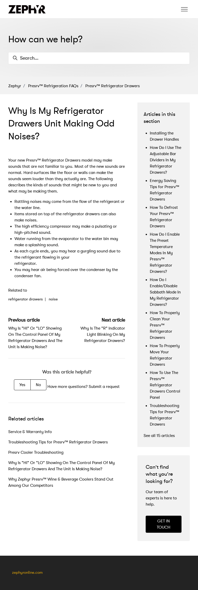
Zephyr (14, 86)
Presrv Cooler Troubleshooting (35, 452)
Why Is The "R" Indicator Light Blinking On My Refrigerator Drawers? (102, 334)
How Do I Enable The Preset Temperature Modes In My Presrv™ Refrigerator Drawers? (165, 253)
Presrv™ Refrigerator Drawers (112, 86)
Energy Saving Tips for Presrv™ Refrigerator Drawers (164, 190)
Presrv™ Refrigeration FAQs (53, 86)
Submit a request (104, 386)
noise (53, 299)
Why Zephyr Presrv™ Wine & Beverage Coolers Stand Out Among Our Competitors (60, 482)
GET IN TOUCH (163, 524)
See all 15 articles (159, 435)
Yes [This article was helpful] (22, 384)
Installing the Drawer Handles (164, 136)
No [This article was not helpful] (38, 384)
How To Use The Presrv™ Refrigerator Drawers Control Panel (165, 385)
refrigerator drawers (25, 299)
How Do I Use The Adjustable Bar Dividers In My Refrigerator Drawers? (165, 160)
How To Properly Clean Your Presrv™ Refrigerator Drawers (165, 325)
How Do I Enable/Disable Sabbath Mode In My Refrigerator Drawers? (165, 292)
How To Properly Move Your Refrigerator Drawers (165, 355)
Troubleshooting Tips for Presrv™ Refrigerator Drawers (58, 442)
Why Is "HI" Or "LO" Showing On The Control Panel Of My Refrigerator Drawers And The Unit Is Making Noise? (61, 465)
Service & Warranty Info (30, 431)
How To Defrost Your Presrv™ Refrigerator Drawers (164, 216)
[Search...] (99, 58)
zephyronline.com (27, 572)
